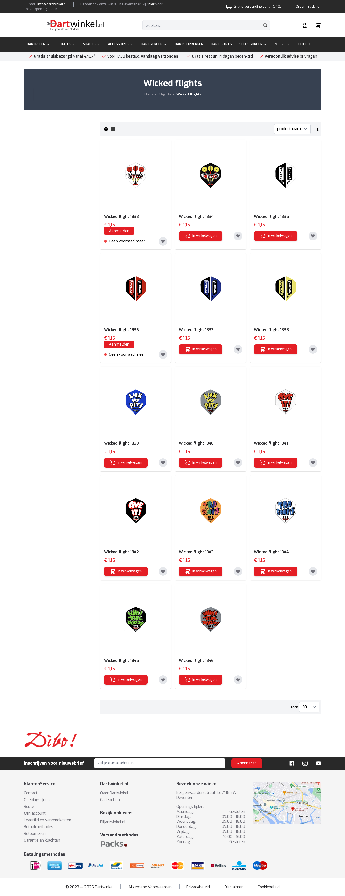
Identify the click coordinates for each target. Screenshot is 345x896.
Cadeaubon (110, 799)
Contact (30, 793)
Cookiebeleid (269, 886)
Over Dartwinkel (114, 793)
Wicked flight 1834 (196, 216)
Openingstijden (37, 799)
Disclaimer (234, 886)
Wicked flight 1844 (271, 552)
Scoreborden (253, 44)
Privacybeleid (198, 886)
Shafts (91, 44)
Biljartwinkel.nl (113, 821)
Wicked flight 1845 (121, 660)
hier (151, 4)
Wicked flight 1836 (121, 329)
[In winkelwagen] (200, 236)
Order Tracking (307, 6)
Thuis (148, 94)
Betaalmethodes (38, 826)
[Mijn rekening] (305, 25)
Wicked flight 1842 (121, 552)
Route (29, 806)
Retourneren (35, 833)
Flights (66, 44)
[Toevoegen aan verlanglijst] (163, 241)
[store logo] (75, 25)
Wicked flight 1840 (196, 443)
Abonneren (247, 763)
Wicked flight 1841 (271, 443)
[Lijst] (113, 129)
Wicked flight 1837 (196, 329)
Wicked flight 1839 (121, 443)
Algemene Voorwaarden (150, 886)
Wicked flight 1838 (271, 329)
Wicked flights (189, 94)
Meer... (282, 44)
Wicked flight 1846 (196, 660)
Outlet (304, 44)
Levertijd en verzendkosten (47, 819)
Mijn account (35, 813)
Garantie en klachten (42, 840)
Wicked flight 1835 (271, 216)
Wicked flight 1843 (196, 552)
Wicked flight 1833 (121, 216)
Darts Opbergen (189, 44)
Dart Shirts (221, 44)
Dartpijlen (38, 44)
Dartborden (154, 44)
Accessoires (120, 44)
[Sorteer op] (292, 129)
